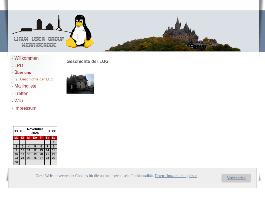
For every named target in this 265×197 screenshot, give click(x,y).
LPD (19, 65)
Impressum (25, 108)
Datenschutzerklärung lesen (176, 176)
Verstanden (236, 178)
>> (54, 131)
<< (16, 131)
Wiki (19, 100)
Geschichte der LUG (36, 79)
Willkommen (27, 58)
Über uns (23, 72)
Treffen (21, 93)
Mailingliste (25, 85)
